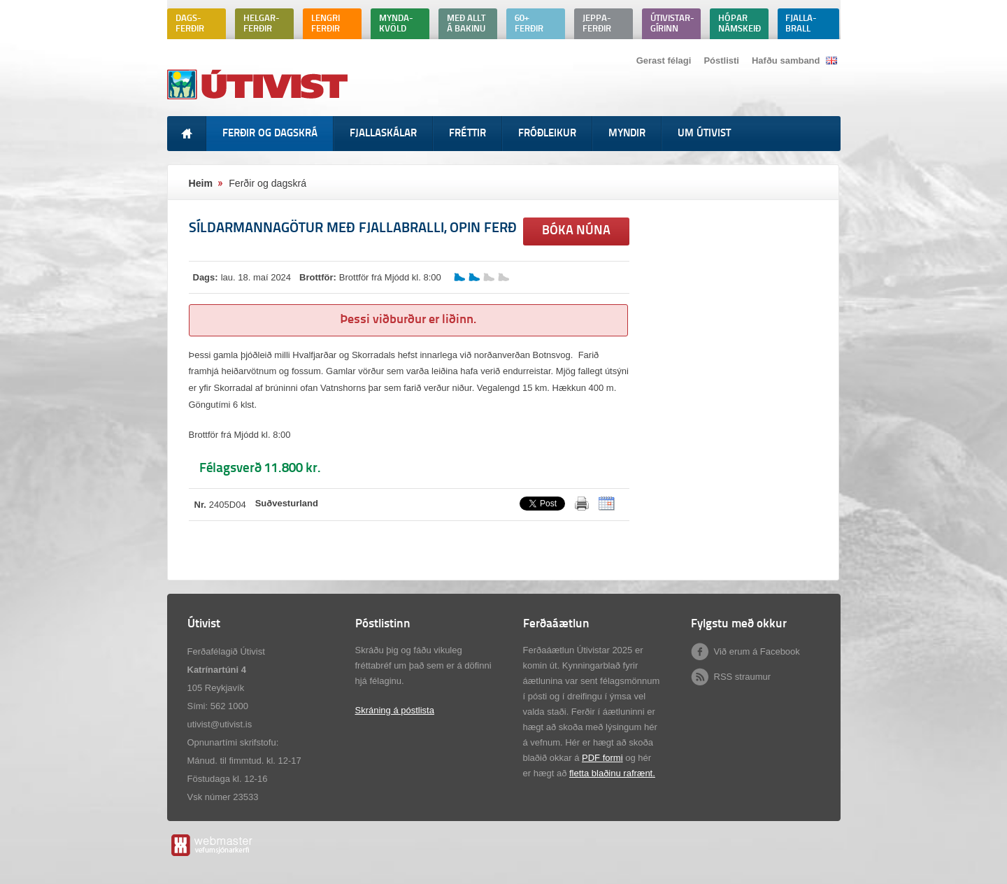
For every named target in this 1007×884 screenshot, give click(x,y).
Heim (201, 183)
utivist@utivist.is (219, 724)
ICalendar (607, 504)
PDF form (601, 758)
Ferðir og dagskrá (267, 183)
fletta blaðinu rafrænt (610, 773)
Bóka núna (576, 231)
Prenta (582, 504)
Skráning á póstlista (394, 710)
